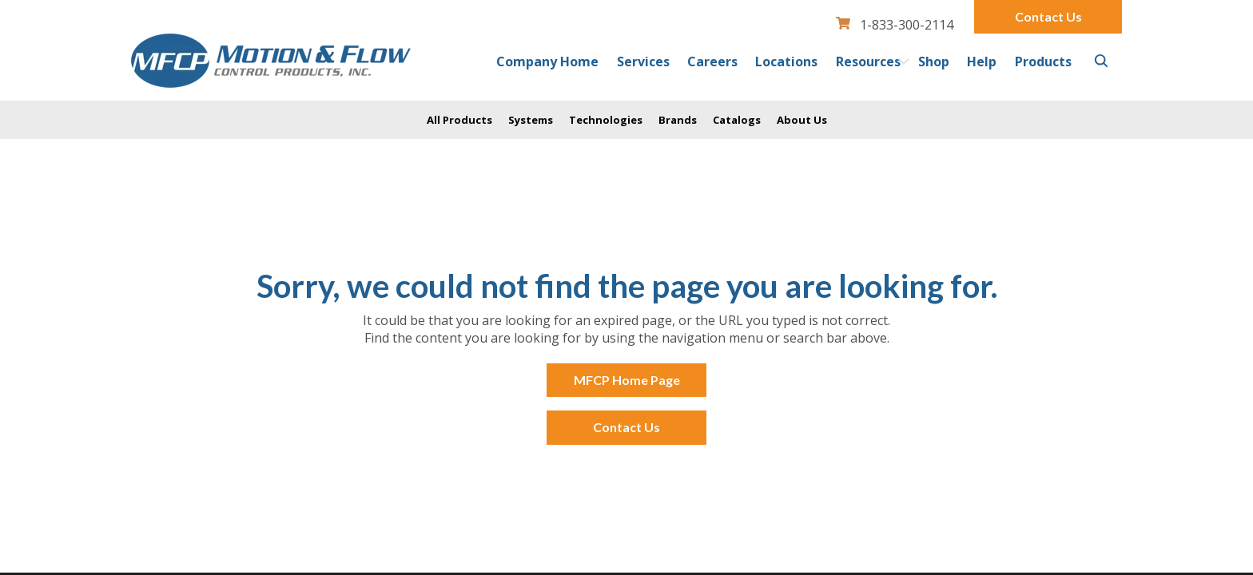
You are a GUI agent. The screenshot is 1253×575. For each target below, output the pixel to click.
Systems (530, 120)
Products (1043, 61)
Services (643, 61)
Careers (712, 61)
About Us (802, 120)
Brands (677, 120)
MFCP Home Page (627, 379)
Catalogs (737, 120)
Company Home (547, 61)
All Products (459, 120)
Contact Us (1048, 16)
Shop (933, 61)
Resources (868, 61)
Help (981, 61)
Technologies (605, 120)
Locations (786, 61)
